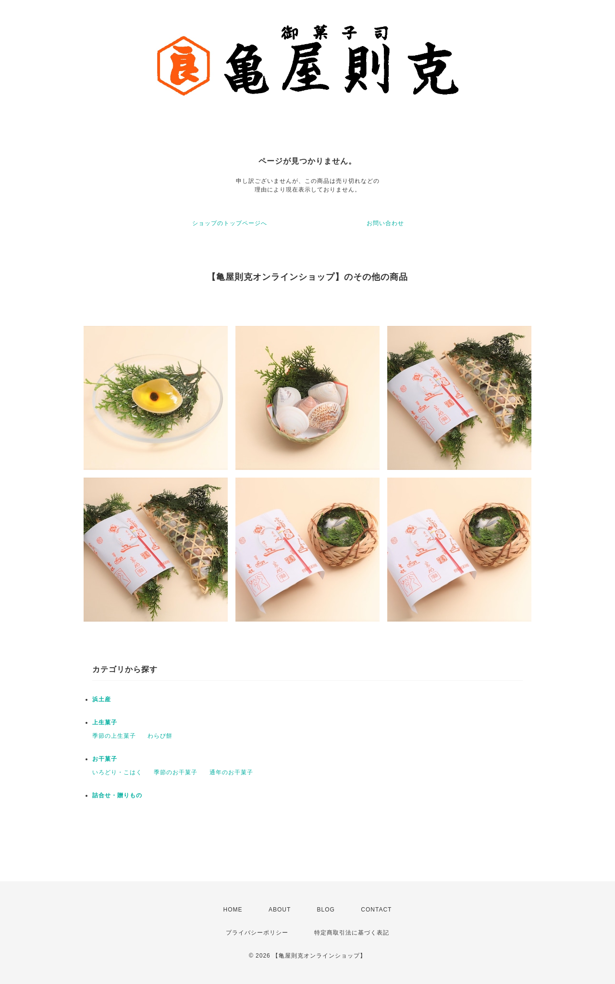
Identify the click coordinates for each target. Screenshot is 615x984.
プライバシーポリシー (257, 932)
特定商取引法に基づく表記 (351, 932)
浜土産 (101, 699)
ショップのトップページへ (229, 223)
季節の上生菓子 (114, 735)
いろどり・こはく (117, 772)
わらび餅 (160, 735)
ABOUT (280, 909)
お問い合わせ (385, 223)
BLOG (326, 909)
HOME (233, 909)
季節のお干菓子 (175, 772)
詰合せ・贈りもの (117, 795)
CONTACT (376, 909)
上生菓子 (104, 722)
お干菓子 (104, 759)
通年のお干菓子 (231, 772)
